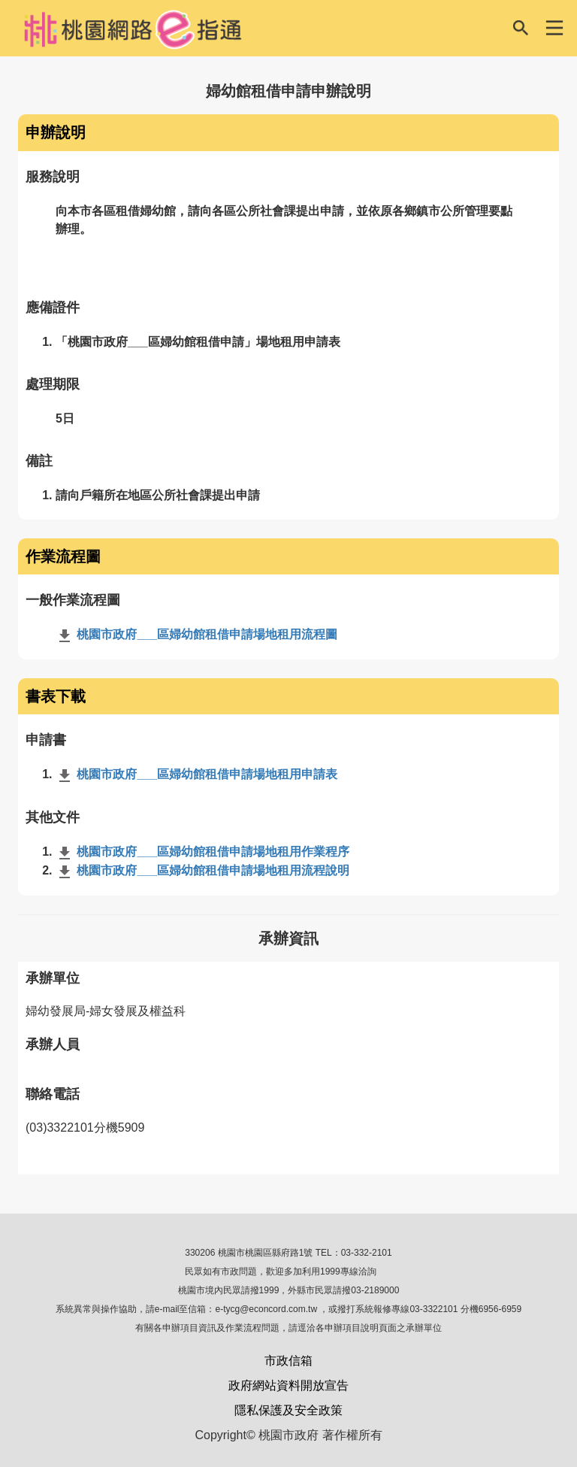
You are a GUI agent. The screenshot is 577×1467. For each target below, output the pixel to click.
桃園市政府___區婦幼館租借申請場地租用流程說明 (202, 870)
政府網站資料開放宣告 (288, 1385)
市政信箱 (288, 1360)
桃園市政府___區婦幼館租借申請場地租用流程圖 (196, 634)
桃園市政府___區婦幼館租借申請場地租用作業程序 (202, 851)
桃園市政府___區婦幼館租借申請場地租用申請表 (196, 774)
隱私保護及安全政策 (288, 1410)
